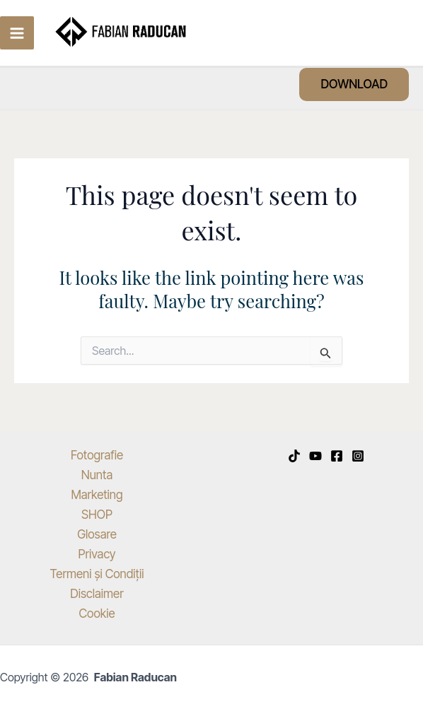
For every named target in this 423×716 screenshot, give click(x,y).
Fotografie (97, 455)
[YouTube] (315, 456)
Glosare (97, 534)
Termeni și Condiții (97, 574)
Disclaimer (96, 594)
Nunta (96, 475)
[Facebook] (336, 456)
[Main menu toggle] (17, 33)
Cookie (97, 613)
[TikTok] (294, 456)
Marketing (96, 495)
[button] (354, 84)
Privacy (96, 554)
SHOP (96, 514)
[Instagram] (358, 456)
